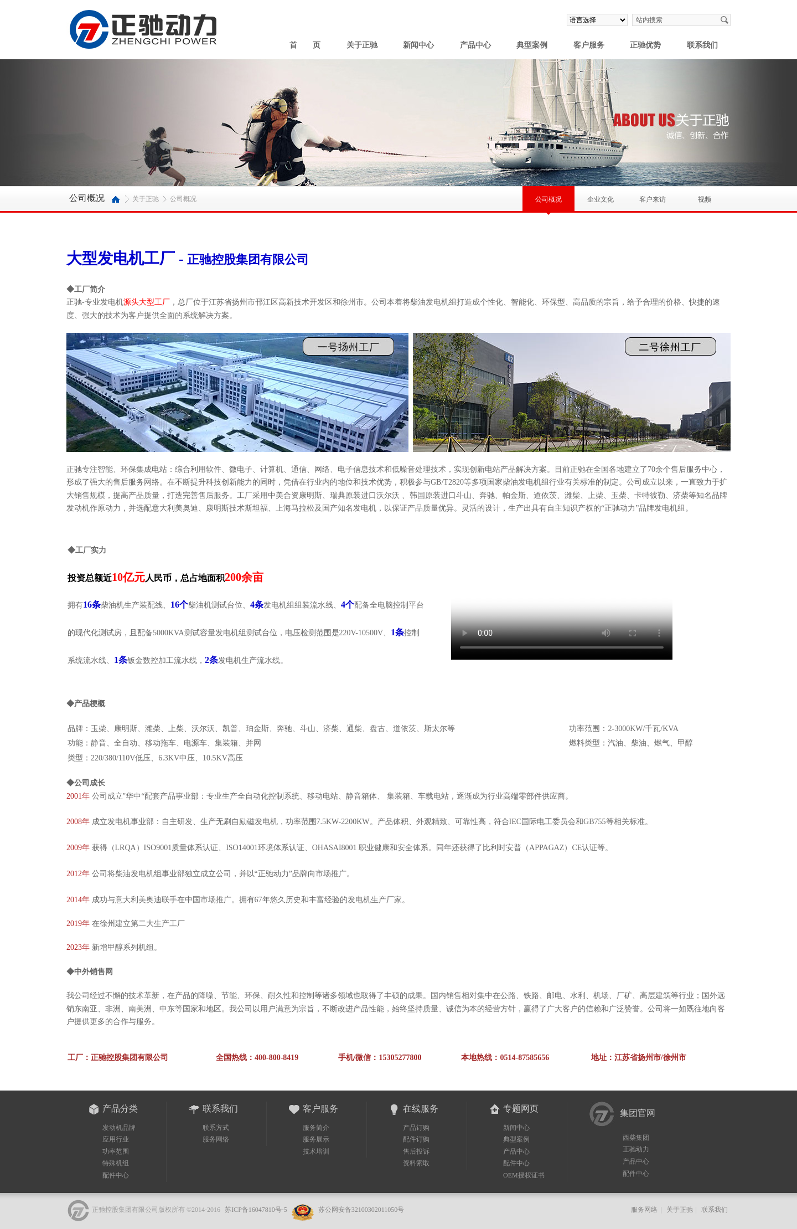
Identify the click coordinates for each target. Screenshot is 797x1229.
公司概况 (548, 204)
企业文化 (600, 194)
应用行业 (115, 1139)
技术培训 (316, 1151)
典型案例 (531, 45)
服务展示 (316, 1139)
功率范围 (115, 1151)
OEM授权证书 (524, 1175)
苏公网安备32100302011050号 (361, 1209)
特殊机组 (115, 1163)
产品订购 (416, 1128)
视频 (704, 194)
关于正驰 (361, 45)
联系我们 (702, 45)
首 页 (304, 45)
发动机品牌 (119, 1128)
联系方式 (216, 1128)
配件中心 (115, 1175)
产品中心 (475, 45)
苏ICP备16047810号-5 (256, 1209)
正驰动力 (636, 1149)
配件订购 (416, 1139)
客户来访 (652, 194)
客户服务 (588, 45)
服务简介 (316, 1128)
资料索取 (416, 1163)
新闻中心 (418, 45)
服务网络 (216, 1139)
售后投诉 (416, 1151)
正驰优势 (645, 45)
